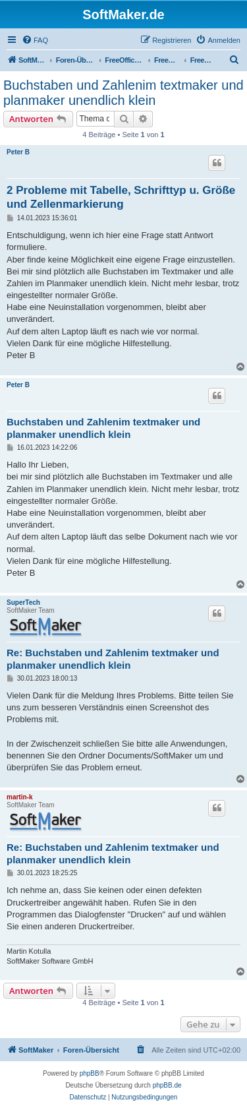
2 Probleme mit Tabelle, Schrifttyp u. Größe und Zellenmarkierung (121, 197)
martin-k (19, 797)
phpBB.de (167, 1085)
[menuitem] (35, 40)
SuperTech (23, 602)
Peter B (18, 152)
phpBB (89, 1073)
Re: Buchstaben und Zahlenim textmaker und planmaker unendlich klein (113, 659)
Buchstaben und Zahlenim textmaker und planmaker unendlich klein (123, 93)
